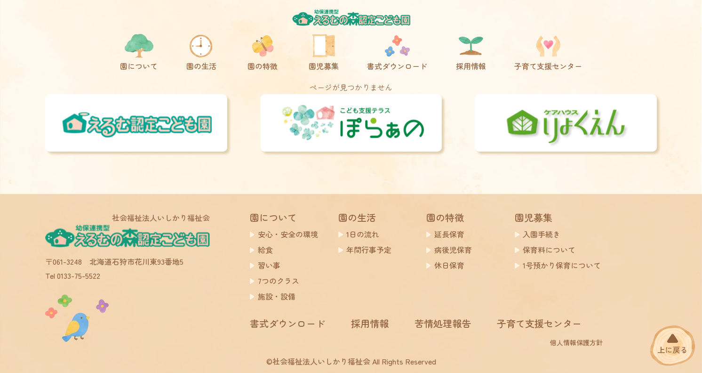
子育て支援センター (539, 323)
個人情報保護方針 (576, 342)
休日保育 (449, 265)
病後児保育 (453, 249)
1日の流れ (362, 234)
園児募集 (533, 217)
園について (273, 217)
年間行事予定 (368, 249)
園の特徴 (445, 217)
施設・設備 (276, 296)
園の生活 (357, 217)
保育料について (549, 249)
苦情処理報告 (443, 323)
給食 (265, 249)
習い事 (269, 265)
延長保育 (449, 234)
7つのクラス (278, 280)
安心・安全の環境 (288, 234)
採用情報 (370, 323)
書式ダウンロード (287, 323)
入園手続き (541, 234)
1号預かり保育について (562, 265)
